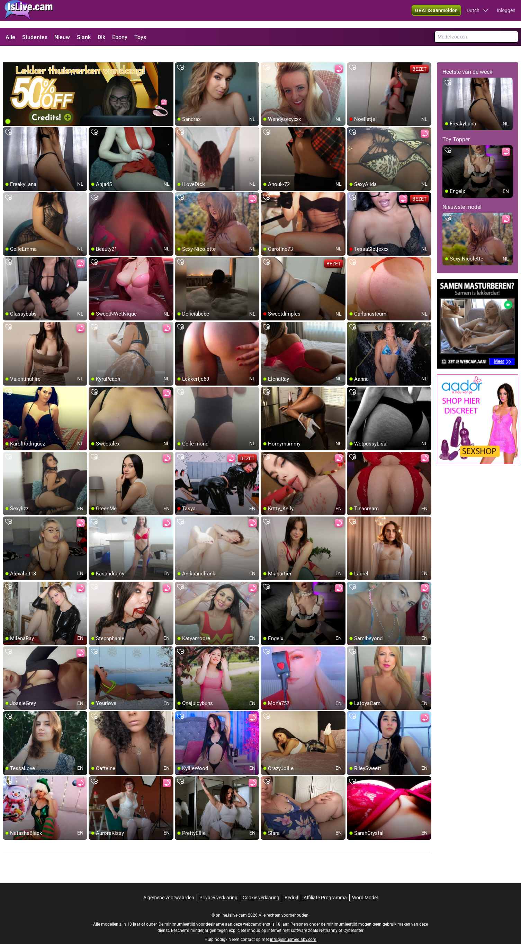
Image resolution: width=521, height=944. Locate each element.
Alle (10, 37)
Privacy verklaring (218, 885)
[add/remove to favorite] (180, 55)
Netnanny (329, 918)
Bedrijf (291, 885)
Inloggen (506, 14)
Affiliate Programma (325, 885)
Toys (140, 37)
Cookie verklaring (261, 885)
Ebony (119, 37)
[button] (477, 14)
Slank (84, 37)
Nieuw (62, 37)
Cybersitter (353, 918)
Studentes (34, 37)
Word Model (365, 885)
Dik (101, 37)
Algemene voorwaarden (168, 885)
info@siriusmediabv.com (293, 927)
